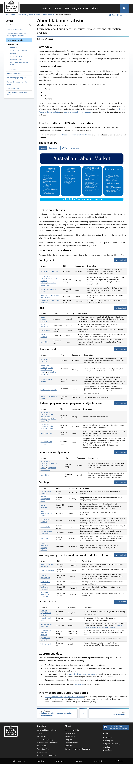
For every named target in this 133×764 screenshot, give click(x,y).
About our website (72, 730)
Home (6, 15)
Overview (13, 48)
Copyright (40, 761)
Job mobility (45, 342)
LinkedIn (108, 747)
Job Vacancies (45, 330)
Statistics (45, 8)
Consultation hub (71, 743)
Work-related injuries (45, 583)
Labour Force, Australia (45, 278)
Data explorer (42, 746)
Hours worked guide (14, 88)
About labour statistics (15, 40)
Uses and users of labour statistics (77, 112)
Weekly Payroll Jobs (45, 325)
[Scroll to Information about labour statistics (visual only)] (90, 692)
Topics (39, 733)
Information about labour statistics (19, 63)
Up (83, 713)
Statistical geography (45, 739)
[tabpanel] (83, 177)
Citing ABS (69, 739)
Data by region (42, 736)
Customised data (16, 59)
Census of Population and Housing (46, 613)
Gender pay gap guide (14, 73)
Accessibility (98, 761)
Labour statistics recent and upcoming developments (16, 35)
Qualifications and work (45, 639)
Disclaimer (60, 761)
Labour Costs (45, 527)
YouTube (108, 750)
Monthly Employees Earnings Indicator (44, 546)
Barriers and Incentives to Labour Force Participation (48, 426)
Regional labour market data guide (17, 83)
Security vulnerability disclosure (77, 749)
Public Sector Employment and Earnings (50, 296)
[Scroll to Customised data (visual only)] (64, 653)
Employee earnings (44, 506)
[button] (124, 8)
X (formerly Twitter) (112, 744)
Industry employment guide (16, 78)
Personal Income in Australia (46, 532)
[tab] (43, 148)
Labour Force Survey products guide (17, 93)
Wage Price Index (46, 538)
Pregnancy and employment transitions (46, 594)
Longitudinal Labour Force (48, 284)
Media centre (70, 736)
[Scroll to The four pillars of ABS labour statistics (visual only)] (95, 123)
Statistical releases (16, 56)
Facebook (108, 737)
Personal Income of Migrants (46, 625)
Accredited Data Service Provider (82, 674)
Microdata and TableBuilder (47, 743)
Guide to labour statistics (45, 15)
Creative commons (17, 761)
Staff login (119, 761)
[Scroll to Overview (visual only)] (54, 47)
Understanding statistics (26, 15)
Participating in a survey (76, 8)
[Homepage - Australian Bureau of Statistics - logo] (11, 6)
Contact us (69, 746)
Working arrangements (49, 390)
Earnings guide (12, 69)
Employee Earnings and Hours (45, 499)
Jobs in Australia (44, 336)
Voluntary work (46, 644)
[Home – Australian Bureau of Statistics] (11, 731)
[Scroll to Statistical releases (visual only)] (67, 210)
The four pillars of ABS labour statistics (20, 52)
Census (57, 8)
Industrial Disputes (47, 570)
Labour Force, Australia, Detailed (47, 370)
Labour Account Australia (49, 271)
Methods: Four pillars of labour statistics (75, 135)
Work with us (70, 733)
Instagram (109, 741)
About (95, 8)
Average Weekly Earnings (46, 492)
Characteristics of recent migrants (46, 632)
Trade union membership (45, 588)
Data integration (43, 749)
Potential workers (47, 433)
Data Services (78, 684)
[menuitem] (46, 8)
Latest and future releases (47, 730)
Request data (42, 752)
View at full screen (72, 148)
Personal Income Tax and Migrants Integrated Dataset (103, 626)
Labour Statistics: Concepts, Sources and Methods (64, 697)
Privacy (79, 761)
